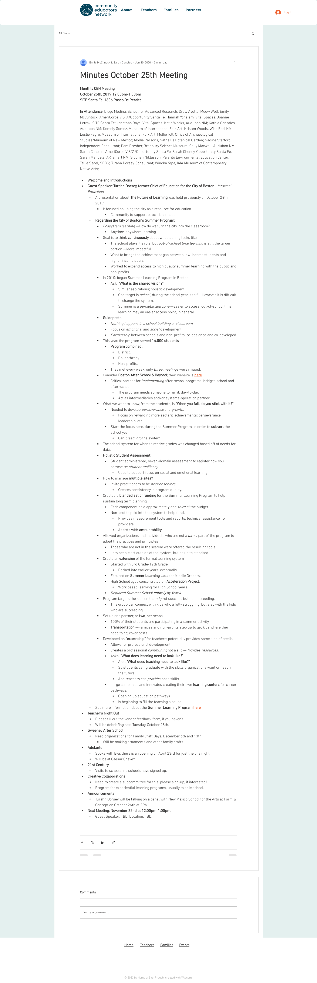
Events (184, 945)
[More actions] (234, 62)
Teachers (147, 945)
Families (166, 945)
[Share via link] (113, 842)
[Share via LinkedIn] (103, 842)
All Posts (64, 33)
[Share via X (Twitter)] (92, 842)
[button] (253, 33)
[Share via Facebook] (82, 842)
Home (129, 945)
